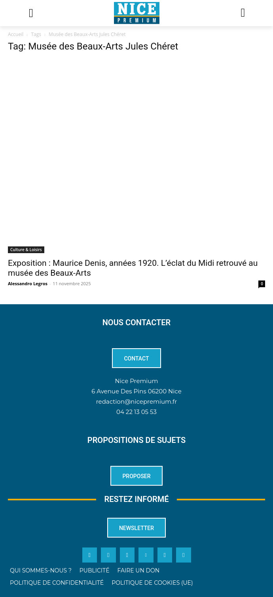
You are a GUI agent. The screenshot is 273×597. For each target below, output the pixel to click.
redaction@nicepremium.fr (136, 401)
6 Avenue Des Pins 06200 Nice (136, 391)
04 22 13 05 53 (136, 412)
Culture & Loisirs (26, 249)
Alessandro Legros (27, 283)
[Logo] (136, 13)
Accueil (15, 34)
